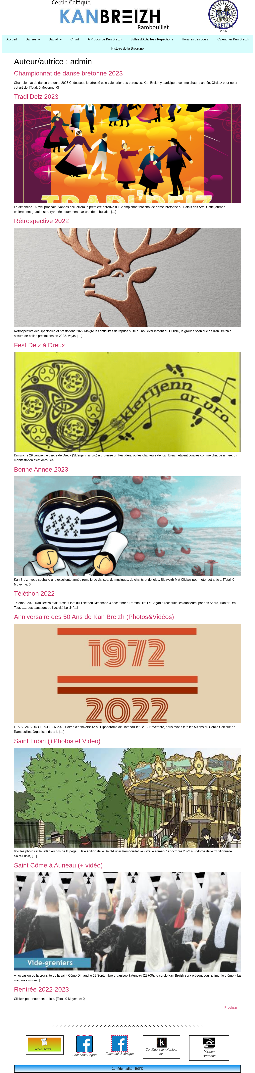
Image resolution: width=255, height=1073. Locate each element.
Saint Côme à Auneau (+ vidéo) (58, 865)
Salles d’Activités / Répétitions (151, 39)
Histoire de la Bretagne (127, 48)
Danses (33, 39)
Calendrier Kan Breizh (233, 39)
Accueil (11, 39)
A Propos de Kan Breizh (105, 39)
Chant (74, 39)
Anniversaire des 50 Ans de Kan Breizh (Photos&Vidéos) (94, 616)
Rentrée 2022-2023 (41, 989)
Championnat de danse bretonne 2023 (68, 73)
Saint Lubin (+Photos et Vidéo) (57, 741)
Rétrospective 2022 (41, 220)
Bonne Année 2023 (41, 469)
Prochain (232, 1007)
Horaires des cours (195, 39)
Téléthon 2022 (34, 593)
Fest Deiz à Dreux (39, 345)
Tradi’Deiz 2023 (36, 96)
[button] (32, 39)
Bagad (55, 39)
